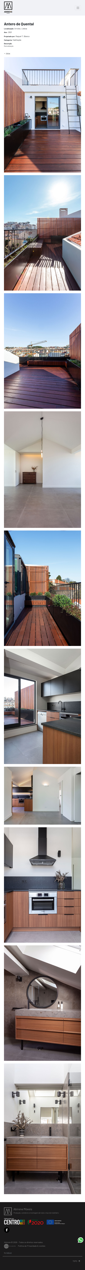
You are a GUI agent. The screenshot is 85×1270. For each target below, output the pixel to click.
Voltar (7, 53)
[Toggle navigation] (78, 8)
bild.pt (9, 1253)
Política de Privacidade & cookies (31, 1246)
